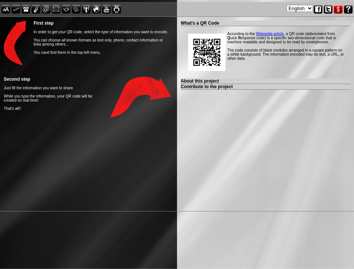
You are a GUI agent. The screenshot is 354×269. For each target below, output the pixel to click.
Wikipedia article (270, 34)
